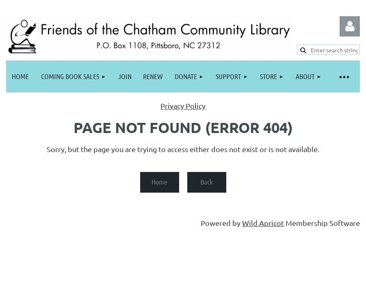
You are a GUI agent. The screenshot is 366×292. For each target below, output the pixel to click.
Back (206, 181)
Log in (350, 26)
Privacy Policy (183, 105)
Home (159, 181)
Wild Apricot (263, 223)
